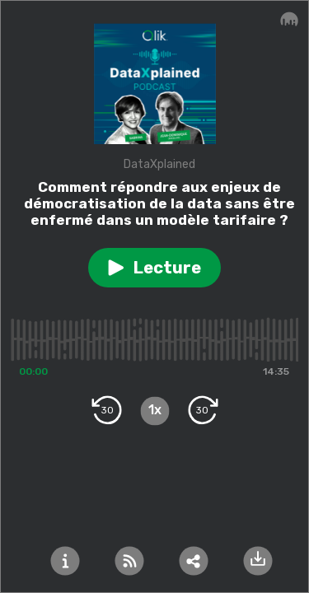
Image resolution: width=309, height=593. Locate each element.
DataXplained (159, 164)
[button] (154, 267)
